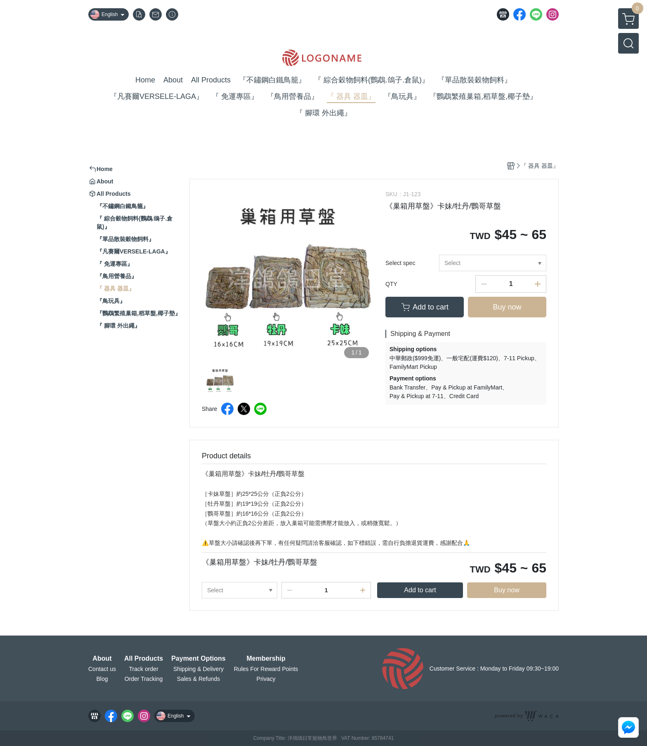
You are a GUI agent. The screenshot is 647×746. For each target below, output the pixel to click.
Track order (143, 669)
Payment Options (198, 658)
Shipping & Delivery (198, 669)
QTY (391, 284)
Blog (102, 679)
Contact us (102, 669)
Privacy (266, 679)
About (101, 658)
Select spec (400, 263)
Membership (265, 658)
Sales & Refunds (198, 679)
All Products (143, 658)
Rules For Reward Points (266, 669)
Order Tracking (144, 679)
